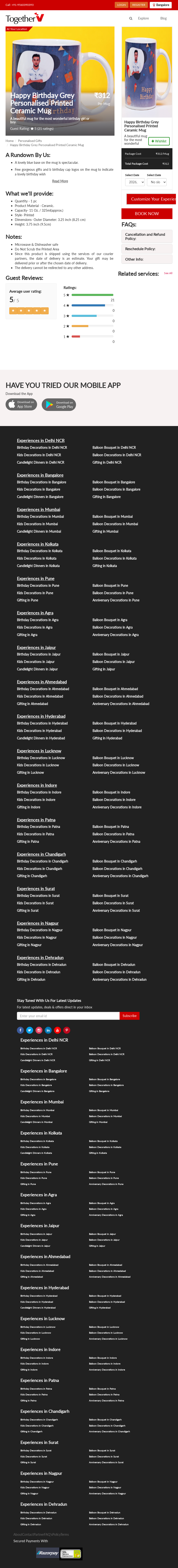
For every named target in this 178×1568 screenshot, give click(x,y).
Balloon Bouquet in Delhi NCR (114, 447)
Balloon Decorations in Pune (112, 593)
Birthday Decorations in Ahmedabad (43, 689)
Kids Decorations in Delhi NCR (39, 455)
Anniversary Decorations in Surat (116, 910)
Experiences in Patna (36, 819)
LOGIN (121, 5)
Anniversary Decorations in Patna (116, 841)
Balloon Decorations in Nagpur (114, 937)
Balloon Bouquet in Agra (109, 620)
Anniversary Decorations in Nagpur (117, 945)
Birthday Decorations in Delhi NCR (42, 447)
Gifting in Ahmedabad (32, 704)
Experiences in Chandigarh (41, 854)
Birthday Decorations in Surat (38, 896)
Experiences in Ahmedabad (42, 681)
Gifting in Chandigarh (32, 876)
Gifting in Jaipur (103, 669)
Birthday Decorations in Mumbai (40, 516)
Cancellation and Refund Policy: (145, 236)
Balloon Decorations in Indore (113, 800)
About (17, 1534)
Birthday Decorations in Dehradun (41, 965)
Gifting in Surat (27, 910)
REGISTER (138, 5)
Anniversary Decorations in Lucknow (118, 772)
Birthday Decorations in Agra (37, 620)
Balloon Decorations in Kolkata (114, 558)
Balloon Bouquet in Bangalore (113, 482)
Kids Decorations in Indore (36, 800)
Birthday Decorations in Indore (39, 792)
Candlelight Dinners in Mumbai (39, 531)
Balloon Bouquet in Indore (111, 792)
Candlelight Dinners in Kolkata (38, 566)
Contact (28, 1534)
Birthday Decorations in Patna (38, 827)
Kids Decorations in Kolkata (36, 558)
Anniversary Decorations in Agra (115, 635)
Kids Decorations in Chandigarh (39, 869)
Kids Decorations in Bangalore (38, 489)
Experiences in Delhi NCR (40, 440)
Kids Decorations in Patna (35, 834)
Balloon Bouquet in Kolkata (111, 551)
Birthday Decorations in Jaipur (38, 654)
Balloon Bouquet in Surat (110, 896)
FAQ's (48, 1534)
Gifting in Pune (27, 600)
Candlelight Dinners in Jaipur (37, 669)
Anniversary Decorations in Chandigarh (120, 876)
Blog (163, 18)
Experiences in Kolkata (37, 544)
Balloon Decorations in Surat (113, 903)
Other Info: (134, 259)
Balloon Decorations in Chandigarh (117, 869)
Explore (143, 18)
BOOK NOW (147, 213)
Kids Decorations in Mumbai (37, 524)
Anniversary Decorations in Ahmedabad (120, 704)
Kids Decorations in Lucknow (38, 765)
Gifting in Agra (27, 635)
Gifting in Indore (28, 807)
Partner (39, 1534)
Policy (56, 1534)
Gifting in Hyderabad (107, 738)
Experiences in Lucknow (39, 750)
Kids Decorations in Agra (34, 627)
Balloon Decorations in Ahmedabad (117, 696)
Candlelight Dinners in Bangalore (40, 497)
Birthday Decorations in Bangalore (41, 482)
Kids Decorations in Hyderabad (39, 731)
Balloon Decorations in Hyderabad (117, 731)
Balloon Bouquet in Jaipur (110, 654)
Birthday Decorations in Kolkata (39, 551)
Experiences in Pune (35, 578)
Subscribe (130, 1016)
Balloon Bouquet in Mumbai (112, 516)
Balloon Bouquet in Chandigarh (114, 861)
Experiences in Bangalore (40, 475)
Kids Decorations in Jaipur (35, 662)
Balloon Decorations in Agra (112, 627)
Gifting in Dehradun (31, 979)
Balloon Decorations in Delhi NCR (116, 455)
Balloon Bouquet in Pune (110, 585)
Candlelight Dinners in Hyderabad (41, 738)
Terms (64, 1534)
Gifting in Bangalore (106, 497)
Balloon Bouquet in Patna (110, 827)
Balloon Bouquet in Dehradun (113, 965)
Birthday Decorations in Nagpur (40, 930)
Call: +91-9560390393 (20, 5)
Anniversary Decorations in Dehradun (119, 979)
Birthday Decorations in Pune (38, 585)
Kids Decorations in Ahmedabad (40, 696)
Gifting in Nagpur (29, 945)
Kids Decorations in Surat (35, 903)
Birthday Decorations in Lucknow (41, 758)
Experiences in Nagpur (38, 923)
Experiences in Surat (36, 888)
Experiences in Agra (35, 612)
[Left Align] (13, 310)
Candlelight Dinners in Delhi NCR (40, 462)
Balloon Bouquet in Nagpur (111, 930)
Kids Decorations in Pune (35, 593)
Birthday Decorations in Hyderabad (42, 723)
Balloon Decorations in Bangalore (116, 489)
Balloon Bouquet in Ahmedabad (115, 689)
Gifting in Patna (28, 841)
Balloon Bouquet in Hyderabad (114, 723)
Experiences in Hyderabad (41, 716)
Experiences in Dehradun (40, 957)
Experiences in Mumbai (38, 509)
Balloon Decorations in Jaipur (113, 662)
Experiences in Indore (37, 785)
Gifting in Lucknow (30, 772)
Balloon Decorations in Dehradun (116, 972)
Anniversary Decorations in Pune (115, 600)
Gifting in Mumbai (105, 531)
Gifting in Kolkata (104, 566)
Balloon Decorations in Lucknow (115, 765)
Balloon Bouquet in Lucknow (113, 758)
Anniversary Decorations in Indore (116, 807)
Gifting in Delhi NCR (106, 462)
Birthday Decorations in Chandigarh (42, 861)
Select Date (132, 175)
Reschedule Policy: (140, 248)
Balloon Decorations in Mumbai (115, 524)
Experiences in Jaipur (36, 647)
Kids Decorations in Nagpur (37, 937)
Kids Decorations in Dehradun (38, 972)
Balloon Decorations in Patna (113, 834)
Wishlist (159, 141)
